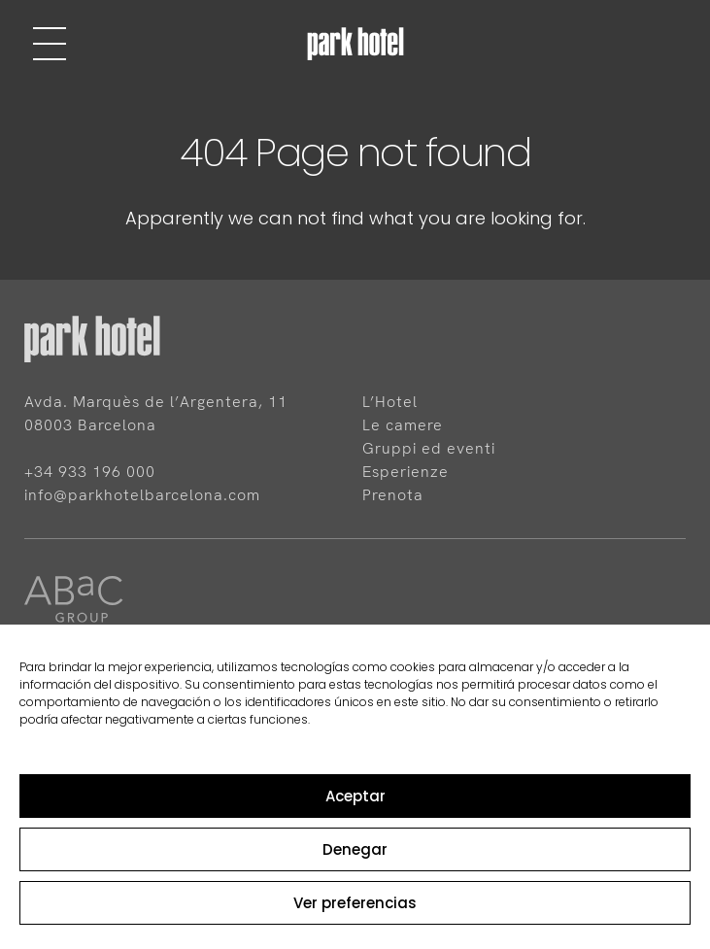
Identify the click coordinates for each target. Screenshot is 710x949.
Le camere (402, 425)
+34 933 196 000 (89, 471)
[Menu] (49, 43)
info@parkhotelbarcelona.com (142, 495)
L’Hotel (390, 401)
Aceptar (355, 796)
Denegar (355, 849)
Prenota (392, 495)
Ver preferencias (355, 903)
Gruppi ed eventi (428, 448)
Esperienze (405, 471)
